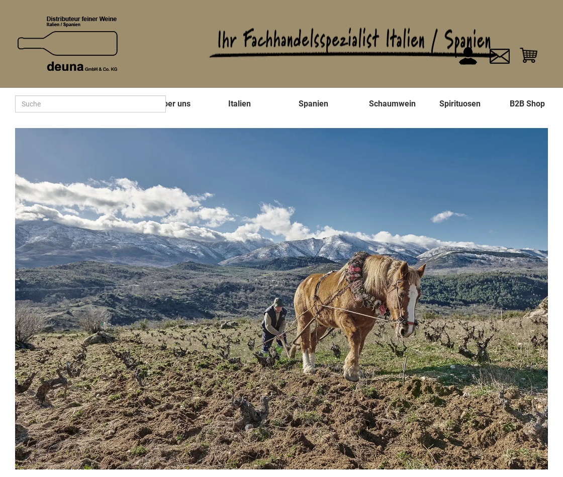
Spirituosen (460, 103)
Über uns (174, 103)
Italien (239, 103)
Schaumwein (392, 103)
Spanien (313, 103)
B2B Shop (527, 103)
